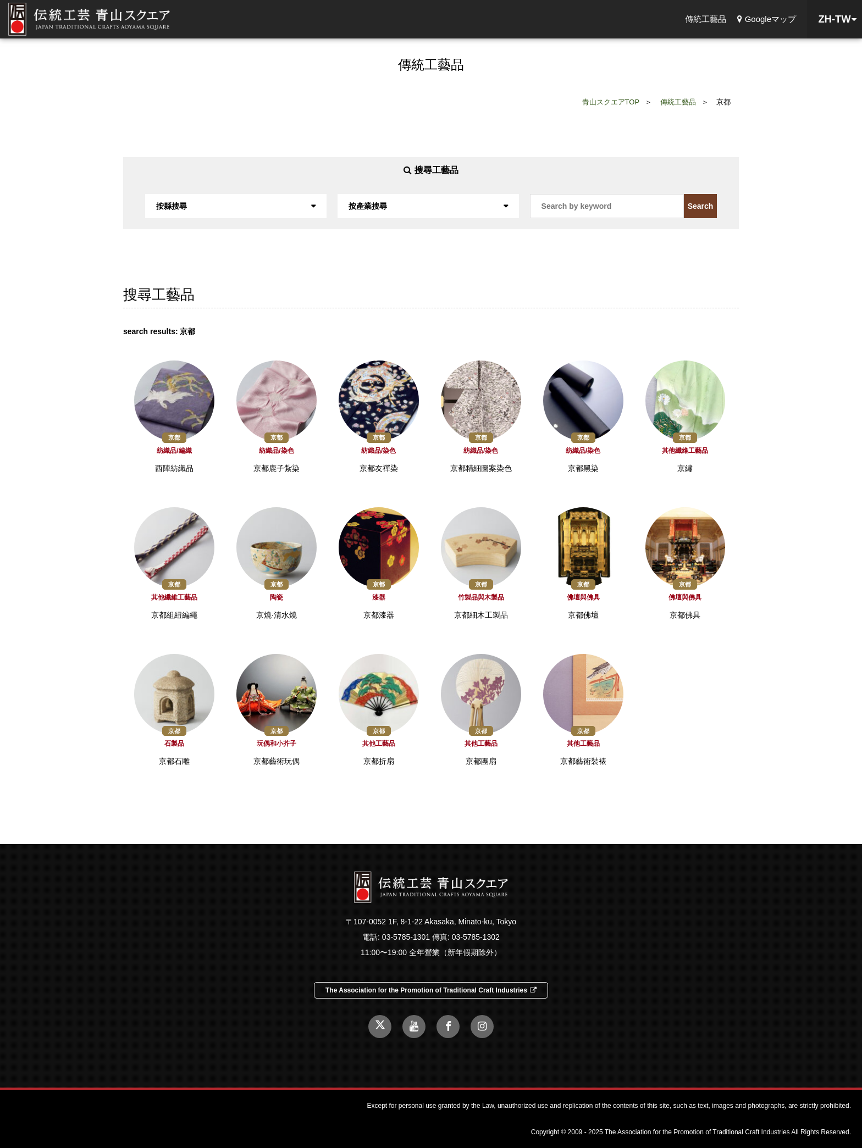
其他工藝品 (378, 743)
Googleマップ (766, 19)
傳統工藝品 (705, 19)
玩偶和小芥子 (276, 743)
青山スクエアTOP (611, 102)
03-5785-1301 (406, 937)
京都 (174, 437)
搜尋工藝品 (431, 170)
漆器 (378, 597)
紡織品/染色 (276, 450)
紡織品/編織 (174, 450)
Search (701, 206)
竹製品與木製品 (481, 597)
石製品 (174, 743)
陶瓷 (276, 597)
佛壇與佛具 (583, 597)
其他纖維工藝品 (685, 450)
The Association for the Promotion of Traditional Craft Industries (431, 990)
